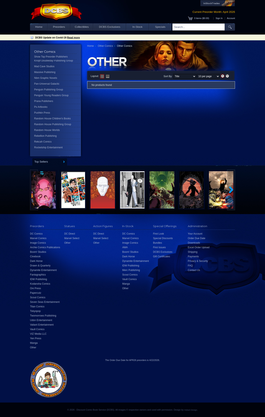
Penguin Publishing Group (48, 89)
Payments (193, 256)
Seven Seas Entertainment (45, 302)
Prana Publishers (43, 101)
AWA (125, 247)
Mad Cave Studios (44, 66)
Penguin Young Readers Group (51, 95)
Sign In (219, 18)
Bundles (157, 242)
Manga (34, 343)
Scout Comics (37, 297)
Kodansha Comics (40, 283)
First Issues (159, 247)
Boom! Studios (38, 251)
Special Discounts (163, 238)
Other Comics (105, 45)
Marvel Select (71, 238)
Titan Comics (37, 306)
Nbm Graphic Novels (45, 78)
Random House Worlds (47, 130)
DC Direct (69, 233)
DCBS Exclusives (109, 26)
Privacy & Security (198, 261)
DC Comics (36, 233)
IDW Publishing (38, 279)
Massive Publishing (44, 72)
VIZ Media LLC (38, 333)
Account (231, 18)
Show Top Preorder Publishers (51, 56)
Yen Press (35, 338)
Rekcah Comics (43, 141)
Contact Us (194, 270)
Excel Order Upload (199, 247)
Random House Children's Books (52, 118)
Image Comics (38, 242)
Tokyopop (35, 311)
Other (33, 347)
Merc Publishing (131, 270)
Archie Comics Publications (45, 247)
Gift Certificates (161, 256)
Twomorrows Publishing (43, 315)
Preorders (59, 26)
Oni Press (35, 288)
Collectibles (82, 26)
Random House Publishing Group (52, 124)
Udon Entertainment (41, 320)
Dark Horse (36, 261)
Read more (73, 37)
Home (38, 26)
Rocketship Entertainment (48, 147)
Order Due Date (196, 238)
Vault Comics (37, 329)
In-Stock (137, 26)
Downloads (194, 242)
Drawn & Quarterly (40, 265)
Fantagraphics (38, 274)
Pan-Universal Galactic (46, 83)
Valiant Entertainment (42, 324)
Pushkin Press (42, 112)
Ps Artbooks (40, 106)
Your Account (195, 233)
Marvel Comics (38, 238)
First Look (158, 233)
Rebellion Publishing (45, 135)
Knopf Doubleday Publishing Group (53, 60)
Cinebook (35, 256)
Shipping (193, 251)
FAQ (190, 265)
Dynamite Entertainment (43, 270)
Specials (160, 26)
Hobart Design (190, 410)
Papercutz (35, 292)
